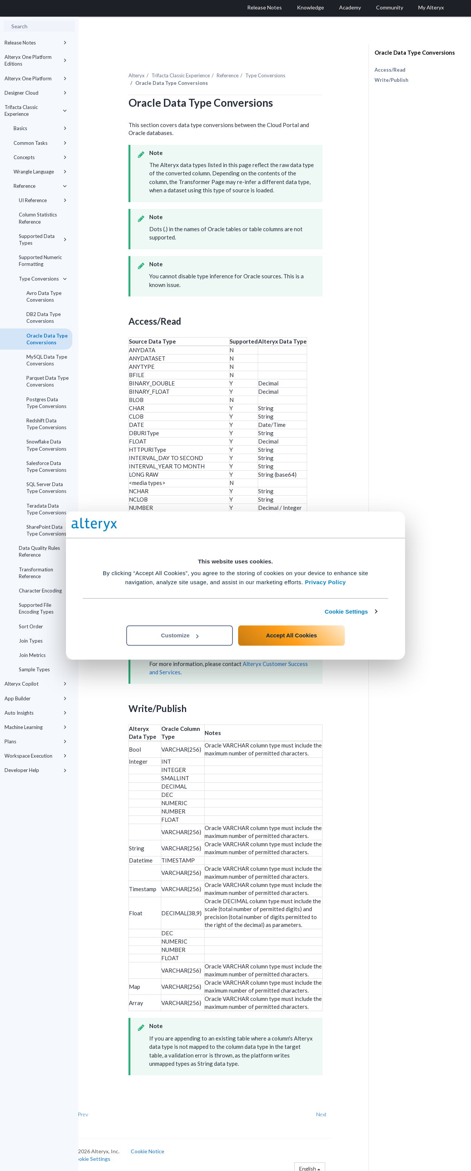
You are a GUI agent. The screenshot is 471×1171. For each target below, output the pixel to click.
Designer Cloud (36, 93)
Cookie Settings (346, 611)
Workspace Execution (36, 756)
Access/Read (390, 70)
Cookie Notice (163, 1147)
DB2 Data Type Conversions (43, 317)
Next (337, 1110)
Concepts (40, 157)
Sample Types (34, 669)
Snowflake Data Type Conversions (46, 445)
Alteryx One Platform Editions (36, 60)
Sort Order (31, 626)
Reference (40, 186)
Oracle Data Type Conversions (47, 339)
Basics (40, 128)
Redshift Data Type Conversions (46, 423)
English (325, 1164)
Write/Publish (391, 80)
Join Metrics (32, 655)
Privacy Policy (325, 582)
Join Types (31, 641)
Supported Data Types (43, 239)
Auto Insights (36, 713)
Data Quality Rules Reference (39, 551)
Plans (36, 741)
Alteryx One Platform (36, 78)
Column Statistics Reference (38, 218)
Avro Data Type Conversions (43, 296)
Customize (180, 635)
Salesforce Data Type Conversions (46, 466)
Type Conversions (43, 279)
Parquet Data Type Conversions (47, 381)
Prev (98, 1110)
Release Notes (36, 43)
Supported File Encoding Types (36, 608)
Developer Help (36, 770)
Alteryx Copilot (36, 684)
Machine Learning (36, 727)
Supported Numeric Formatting (40, 260)
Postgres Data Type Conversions (46, 402)
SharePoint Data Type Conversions (46, 530)
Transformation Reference (36, 572)
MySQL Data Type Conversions (46, 360)
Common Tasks (40, 143)
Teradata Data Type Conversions (46, 509)
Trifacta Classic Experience (36, 110)
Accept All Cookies (291, 635)
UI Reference (43, 200)
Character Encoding (40, 591)
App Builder (36, 698)
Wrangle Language (40, 172)
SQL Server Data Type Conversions (46, 487)
